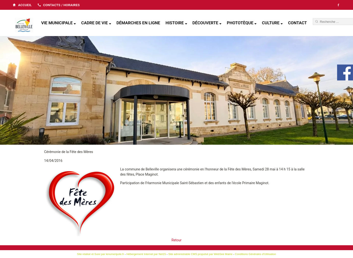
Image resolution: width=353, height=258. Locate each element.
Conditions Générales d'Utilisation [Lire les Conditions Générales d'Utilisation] (255, 254)
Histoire (174, 22)
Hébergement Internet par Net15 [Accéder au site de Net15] (146, 254)
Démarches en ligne (138, 22)
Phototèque (240, 22)
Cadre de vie (94, 22)
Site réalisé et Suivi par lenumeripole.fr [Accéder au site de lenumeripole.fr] (100, 254)
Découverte (205, 22)
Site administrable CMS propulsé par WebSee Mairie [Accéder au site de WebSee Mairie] (200, 254)
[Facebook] (338, 4)
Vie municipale (57, 22)
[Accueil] (24, 25)
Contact (297, 22)
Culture (270, 22)
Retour (177, 240)
